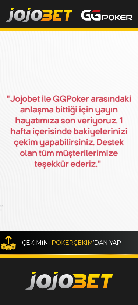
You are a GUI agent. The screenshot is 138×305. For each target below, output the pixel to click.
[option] (69, 131)
